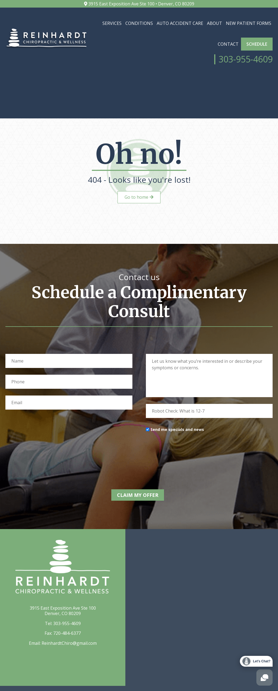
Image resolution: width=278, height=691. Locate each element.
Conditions (139, 23)
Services (112, 23)
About (214, 23)
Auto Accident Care (180, 23)
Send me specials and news (177, 441)
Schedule (256, 44)
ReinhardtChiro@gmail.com (69, 653)
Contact (228, 44)
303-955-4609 (67, 634)
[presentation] (187, 463)
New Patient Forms (248, 23)
